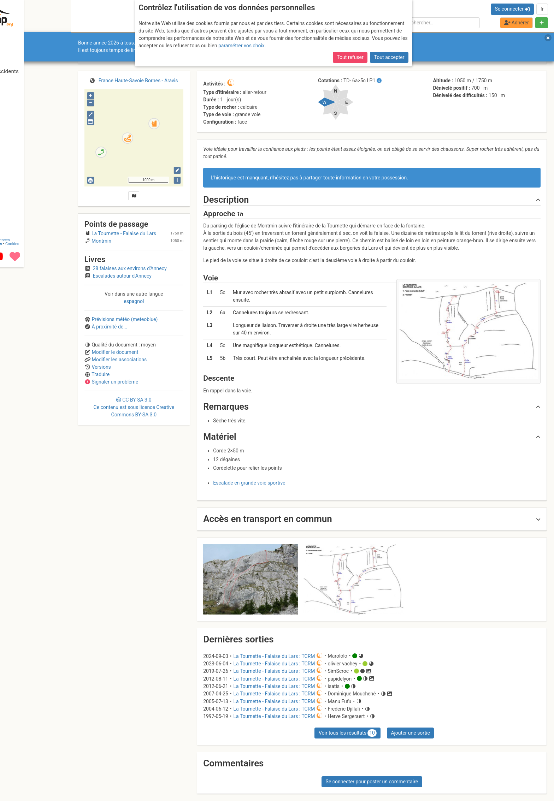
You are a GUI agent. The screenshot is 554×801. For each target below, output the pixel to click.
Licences (49, 773)
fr (542, 9)
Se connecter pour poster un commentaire (372, 781)
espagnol (134, 301)
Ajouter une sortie (410, 733)
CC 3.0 (134, 407)
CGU (35, 773)
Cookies (59, 777)
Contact (20, 773)
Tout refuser (350, 57)
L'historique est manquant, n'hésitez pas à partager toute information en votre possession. (309, 177)
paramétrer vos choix (241, 45)
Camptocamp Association (26, 777)
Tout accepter (389, 57)
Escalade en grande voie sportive (249, 483)
